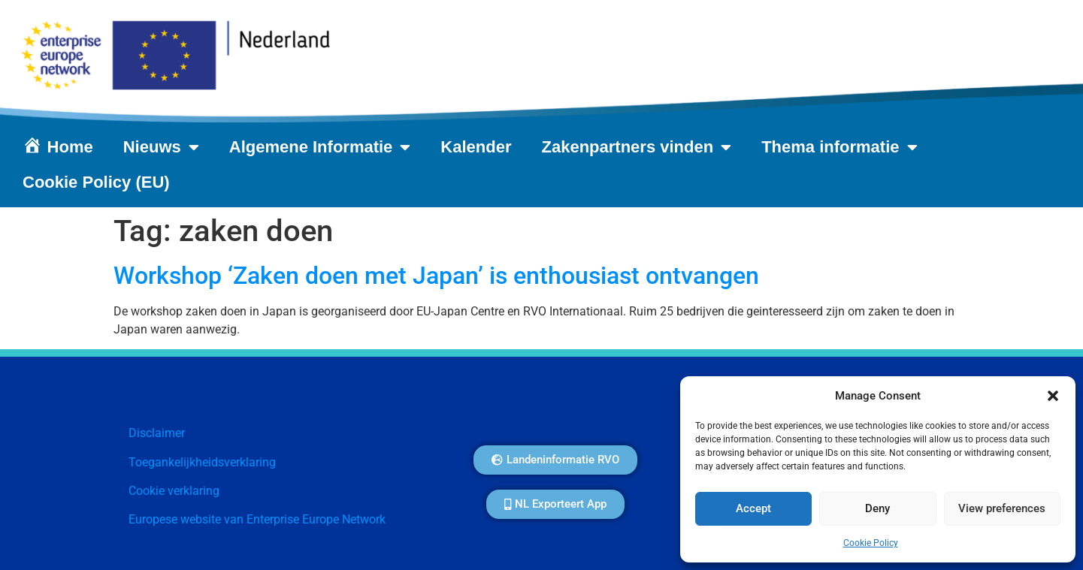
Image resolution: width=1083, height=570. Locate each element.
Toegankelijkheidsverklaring (202, 462)
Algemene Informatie (320, 147)
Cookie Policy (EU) (96, 182)
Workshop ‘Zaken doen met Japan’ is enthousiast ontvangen (436, 275)
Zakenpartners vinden (637, 147)
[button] (1052, 395)
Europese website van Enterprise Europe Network (257, 519)
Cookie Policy (870, 543)
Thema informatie (839, 147)
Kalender (475, 146)
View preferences (1001, 509)
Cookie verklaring (174, 491)
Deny (877, 509)
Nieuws (161, 147)
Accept (753, 509)
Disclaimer (157, 433)
